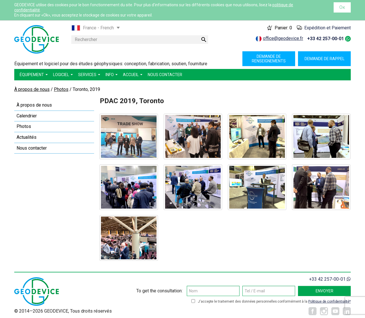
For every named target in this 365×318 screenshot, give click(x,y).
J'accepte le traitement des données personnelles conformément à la (274, 301)
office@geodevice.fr (283, 38)
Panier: (283, 27)
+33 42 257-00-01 (325, 38)
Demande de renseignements (269, 58)
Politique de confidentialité (328, 301)
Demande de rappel (324, 58)
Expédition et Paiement (327, 27)
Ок (342, 7)
